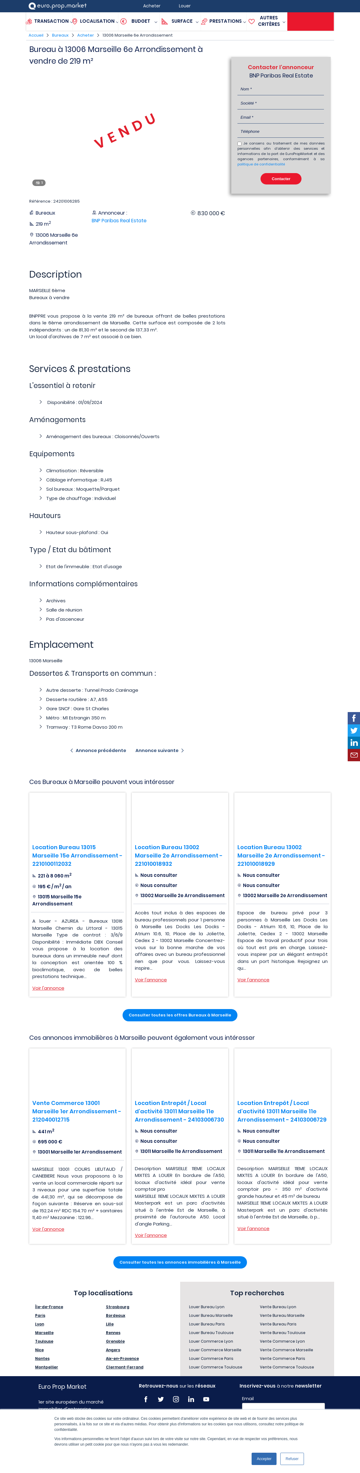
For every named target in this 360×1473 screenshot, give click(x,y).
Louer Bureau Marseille (211, 1315)
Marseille (44, 1332)
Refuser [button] (291, 1459)
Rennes (113, 1332)
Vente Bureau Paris (278, 1324)
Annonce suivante (157, 750)
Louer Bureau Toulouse (211, 1332)
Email (248, 1399)
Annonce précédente (101, 750)
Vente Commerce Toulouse (287, 1367)
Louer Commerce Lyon (211, 1341)
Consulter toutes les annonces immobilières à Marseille (180, 1262)
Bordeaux (115, 1315)
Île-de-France (49, 1306)
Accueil (36, 35)
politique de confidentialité (261, 164)
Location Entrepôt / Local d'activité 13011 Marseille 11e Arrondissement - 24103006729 (281, 1111)
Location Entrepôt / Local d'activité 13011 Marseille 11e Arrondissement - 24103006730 (179, 1111)
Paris (40, 1315)
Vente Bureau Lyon (278, 1306)
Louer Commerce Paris (211, 1358)
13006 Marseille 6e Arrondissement (138, 35)
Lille (110, 1324)
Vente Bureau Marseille (282, 1315)
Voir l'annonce (48, 988)
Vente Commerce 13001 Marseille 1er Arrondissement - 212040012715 (76, 1111)
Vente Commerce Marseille (286, 1349)
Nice (39, 1349)
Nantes (42, 1358)
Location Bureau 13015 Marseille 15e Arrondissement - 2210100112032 (77, 855)
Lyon (39, 1324)
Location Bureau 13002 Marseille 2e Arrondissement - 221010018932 (179, 855)
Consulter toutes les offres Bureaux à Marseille (180, 1015)
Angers (113, 1349)
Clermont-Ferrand (125, 1367)
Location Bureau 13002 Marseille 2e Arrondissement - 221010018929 (281, 855)
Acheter (85, 35)
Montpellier (46, 1367)
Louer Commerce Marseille (215, 1349)
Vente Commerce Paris (282, 1358)
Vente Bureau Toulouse (282, 1332)
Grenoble (115, 1341)
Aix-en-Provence (122, 1358)
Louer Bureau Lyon (206, 1306)
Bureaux (60, 35)
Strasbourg (117, 1306)
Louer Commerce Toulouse (215, 1367)
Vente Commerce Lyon (282, 1341)
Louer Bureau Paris (207, 1324)
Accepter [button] (264, 1459)
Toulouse (44, 1341)
